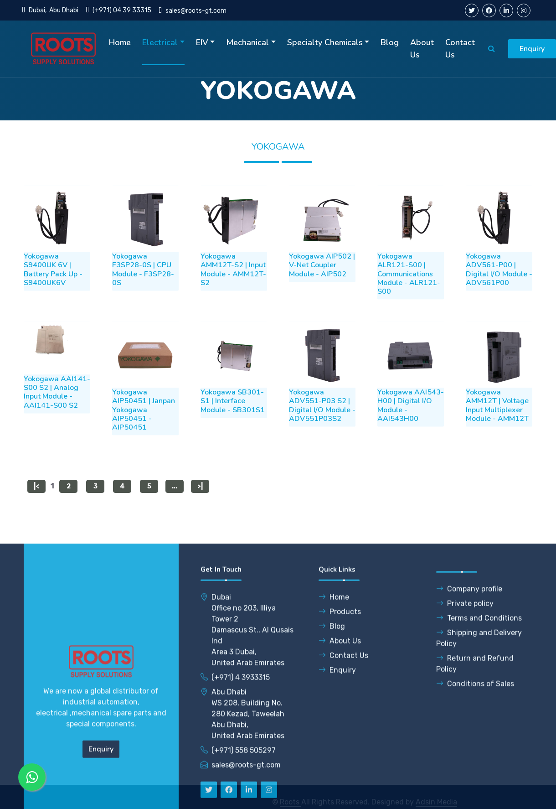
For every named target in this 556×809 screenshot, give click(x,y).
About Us (422, 48)
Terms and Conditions (479, 777)
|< (36, 492)
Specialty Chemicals (325, 42)
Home (120, 42)
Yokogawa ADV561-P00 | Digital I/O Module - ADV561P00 (499, 286)
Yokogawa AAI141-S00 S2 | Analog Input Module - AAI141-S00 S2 (57, 408)
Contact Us (460, 48)
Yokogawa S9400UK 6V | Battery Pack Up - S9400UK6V (53, 286)
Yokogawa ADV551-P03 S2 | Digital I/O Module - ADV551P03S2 (322, 422)
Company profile (469, 748)
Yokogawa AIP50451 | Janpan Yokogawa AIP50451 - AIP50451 (143, 426)
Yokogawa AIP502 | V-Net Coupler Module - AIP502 (322, 281)
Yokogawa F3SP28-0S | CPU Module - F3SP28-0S (143, 286)
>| (200, 492)
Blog (390, 42)
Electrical (160, 42)
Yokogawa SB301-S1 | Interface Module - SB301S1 (233, 417)
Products (340, 771)
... (174, 492)
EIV (202, 42)
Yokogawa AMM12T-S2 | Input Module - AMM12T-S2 (233, 286)
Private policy (465, 763)
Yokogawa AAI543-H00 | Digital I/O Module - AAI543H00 (410, 422)
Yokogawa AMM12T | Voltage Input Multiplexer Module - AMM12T (497, 422)
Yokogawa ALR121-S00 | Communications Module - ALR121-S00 (408, 290)
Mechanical (247, 42)
